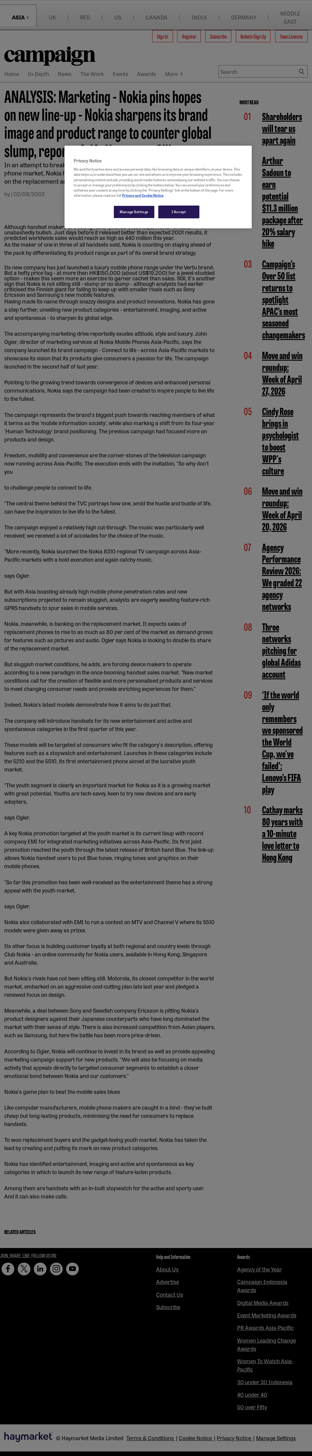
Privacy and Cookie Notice (142, 195)
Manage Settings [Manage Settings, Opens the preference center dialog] (134, 211)
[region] (158, 187)
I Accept (179, 211)
